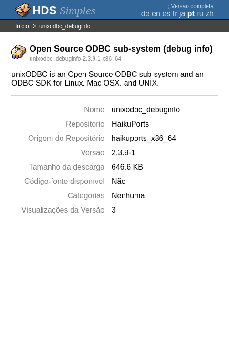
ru (200, 14)
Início (22, 26)
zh (210, 14)
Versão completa (192, 6)
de (145, 14)
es (166, 14)
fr (175, 14)
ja (182, 14)
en (156, 14)
